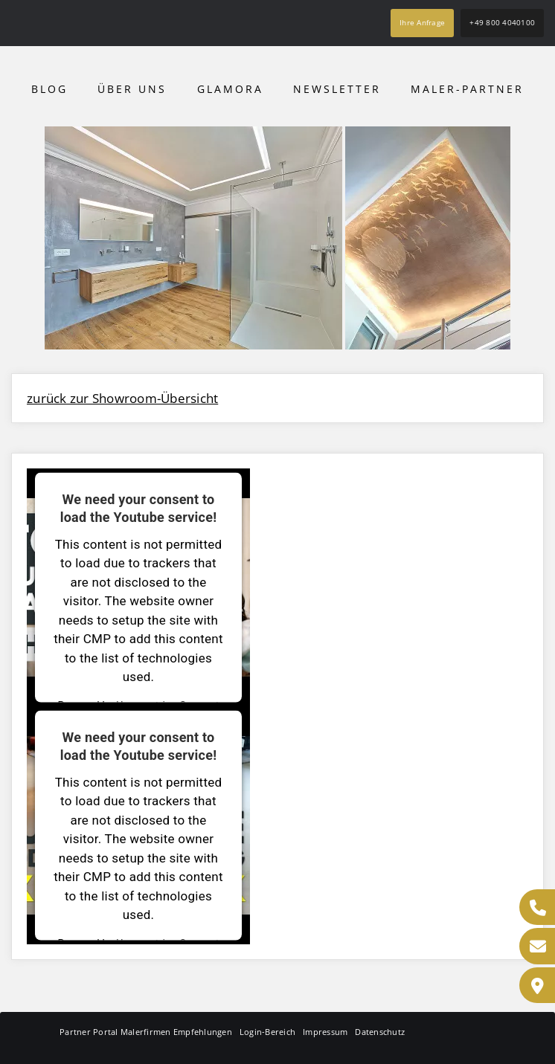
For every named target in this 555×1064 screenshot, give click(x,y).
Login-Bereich (267, 1031)
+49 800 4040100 (502, 22)
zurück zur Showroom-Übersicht (122, 398)
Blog (49, 89)
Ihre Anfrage (422, 22)
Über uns (132, 89)
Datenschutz (380, 1031)
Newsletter (337, 89)
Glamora (230, 89)
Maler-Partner (467, 89)
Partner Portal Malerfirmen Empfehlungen (146, 1031)
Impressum (325, 1031)
